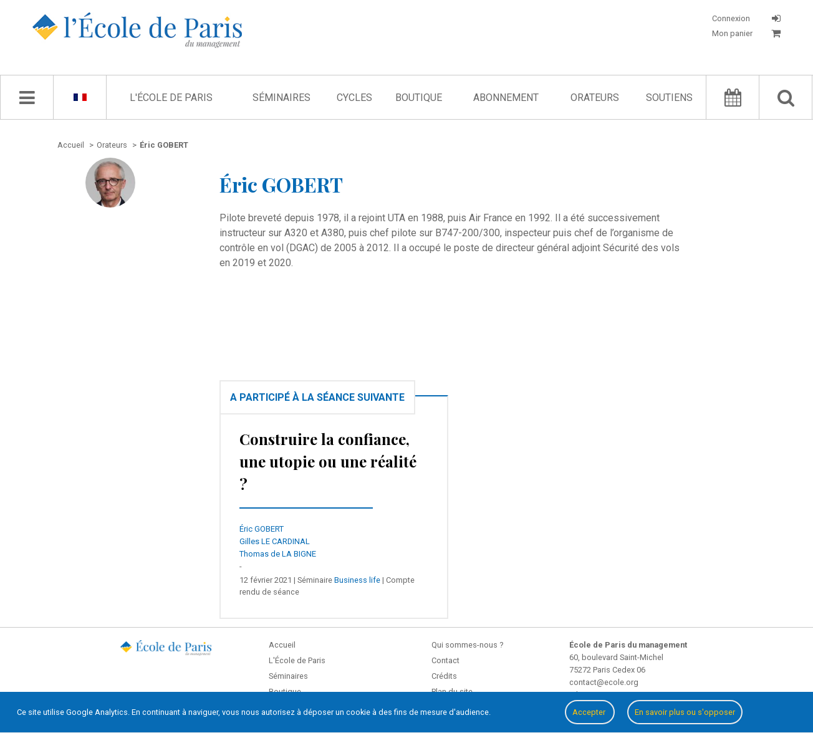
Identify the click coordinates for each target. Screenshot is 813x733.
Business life (357, 580)
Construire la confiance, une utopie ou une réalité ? (327, 461)
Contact (445, 660)
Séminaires (281, 97)
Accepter (589, 712)
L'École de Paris (171, 97)
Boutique (418, 97)
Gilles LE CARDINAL (274, 541)
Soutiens (669, 97)
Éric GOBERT (261, 529)
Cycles (354, 97)
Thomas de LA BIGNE (277, 553)
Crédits (444, 676)
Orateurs (594, 97)
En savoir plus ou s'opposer (685, 712)
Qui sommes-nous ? (467, 644)
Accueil (282, 644)
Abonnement (506, 97)
